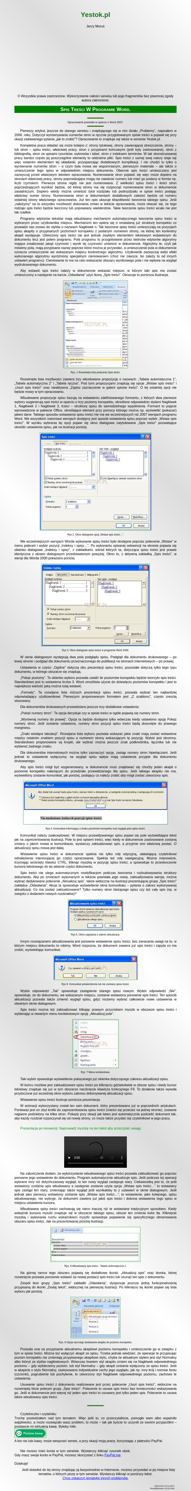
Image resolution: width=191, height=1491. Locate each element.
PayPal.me (112, 1455)
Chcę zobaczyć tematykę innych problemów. (96, 1478)
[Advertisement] (95, 60)
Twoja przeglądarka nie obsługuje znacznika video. (95, 1152)
